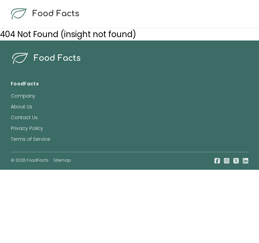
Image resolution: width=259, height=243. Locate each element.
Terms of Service (30, 139)
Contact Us (24, 117)
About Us (21, 106)
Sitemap (62, 160)
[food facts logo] (128, 14)
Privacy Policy (27, 128)
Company (23, 95)
